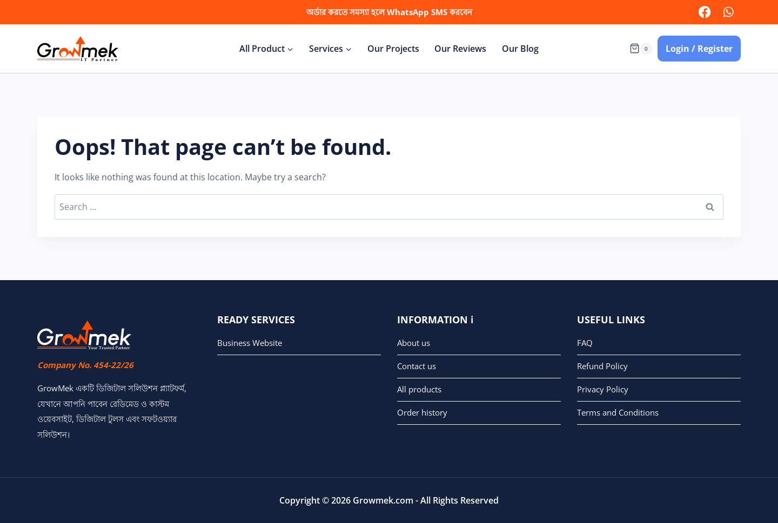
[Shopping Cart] (640, 48)
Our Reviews (460, 49)
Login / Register (699, 49)
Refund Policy (602, 366)
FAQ (585, 342)
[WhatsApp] (728, 12)
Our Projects (393, 49)
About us (413, 342)
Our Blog (520, 49)
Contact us (416, 366)
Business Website (249, 342)
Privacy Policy (602, 389)
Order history (422, 412)
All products (419, 389)
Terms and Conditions (618, 412)
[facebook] (704, 12)
